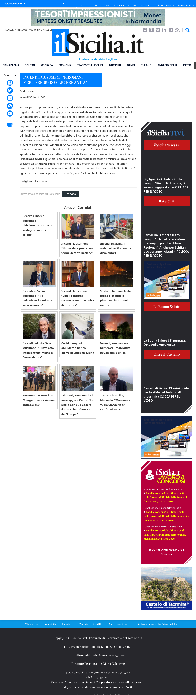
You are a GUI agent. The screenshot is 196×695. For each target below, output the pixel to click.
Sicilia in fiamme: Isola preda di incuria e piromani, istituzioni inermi (115, 298)
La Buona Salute (166, 306)
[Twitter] (10, 90)
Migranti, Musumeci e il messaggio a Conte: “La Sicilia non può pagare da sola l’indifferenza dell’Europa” (77, 405)
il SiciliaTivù (86, 7)
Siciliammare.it (121, 5)
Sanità (131, 65)
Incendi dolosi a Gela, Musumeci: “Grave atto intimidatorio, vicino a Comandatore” (38, 350)
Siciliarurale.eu (102, 5)
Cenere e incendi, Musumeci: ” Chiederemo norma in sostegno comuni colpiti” (37, 225)
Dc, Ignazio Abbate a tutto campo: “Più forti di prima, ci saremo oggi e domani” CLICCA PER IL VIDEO (166, 185)
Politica (30, 65)
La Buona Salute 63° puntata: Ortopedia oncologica (165, 342)
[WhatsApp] (10, 106)
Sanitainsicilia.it (186, 5)
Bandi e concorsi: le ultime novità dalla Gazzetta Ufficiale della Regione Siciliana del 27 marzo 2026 (165, 534)
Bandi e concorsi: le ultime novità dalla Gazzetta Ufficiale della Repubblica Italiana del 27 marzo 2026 (166, 516)
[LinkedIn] (10, 98)
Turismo (146, 65)
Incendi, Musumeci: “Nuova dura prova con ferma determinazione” (77, 248)
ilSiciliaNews (166, 144)
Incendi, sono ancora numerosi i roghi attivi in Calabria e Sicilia (115, 347)
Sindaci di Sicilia (167, 65)
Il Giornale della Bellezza (141, 7)
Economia (65, 65)
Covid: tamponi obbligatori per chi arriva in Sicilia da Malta (77, 347)
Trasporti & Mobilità (90, 65)
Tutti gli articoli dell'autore (34, 181)
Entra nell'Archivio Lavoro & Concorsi (167, 552)
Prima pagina (11, 65)
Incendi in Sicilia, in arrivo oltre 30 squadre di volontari (115, 248)
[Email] (10, 113)
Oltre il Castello (167, 354)
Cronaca (47, 65)
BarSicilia (115, 65)
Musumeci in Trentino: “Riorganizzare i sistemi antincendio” (39, 400)
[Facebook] (10, 83)
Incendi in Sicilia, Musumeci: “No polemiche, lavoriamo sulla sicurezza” (37, 298)
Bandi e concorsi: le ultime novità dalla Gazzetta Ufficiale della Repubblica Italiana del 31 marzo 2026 (166, 497)
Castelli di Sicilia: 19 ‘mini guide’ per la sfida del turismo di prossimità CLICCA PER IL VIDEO (166, 394)
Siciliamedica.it (166, 5)
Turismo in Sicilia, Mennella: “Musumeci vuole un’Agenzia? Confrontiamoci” (115, 402)
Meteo (187, 65)
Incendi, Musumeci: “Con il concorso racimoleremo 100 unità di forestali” (77, 298)
